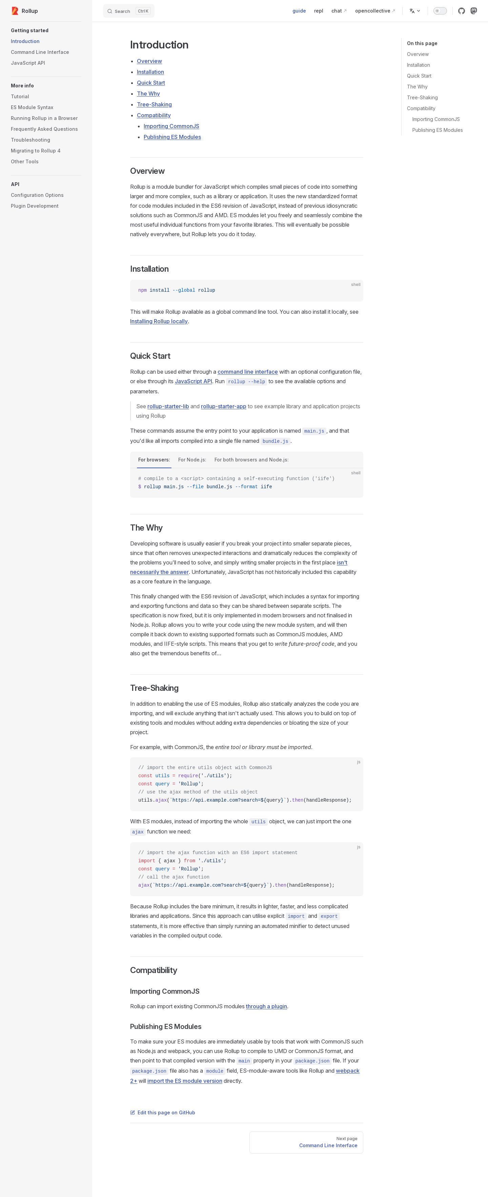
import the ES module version (184, 1080)
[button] (46, 30)
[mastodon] (474, 11)
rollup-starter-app (223, 406)
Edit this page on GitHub (162, 1112)
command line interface (248, 371)
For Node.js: (192, 459)
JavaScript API (193, 381)
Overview (418, 54)
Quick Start (419, 76)
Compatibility (421, 108)
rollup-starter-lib (168, 406)
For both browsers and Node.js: (252, 459)
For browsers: (154, 459)
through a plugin (266, 1006)
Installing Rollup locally (159, 321)
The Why (417, 86)
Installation (418, 65)
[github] (461, 11)
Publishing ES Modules (437, 130)
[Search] (129, 11)
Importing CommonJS (436, 119)
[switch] (440, 11)
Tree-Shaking (422, 97)
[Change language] (415, 11)
